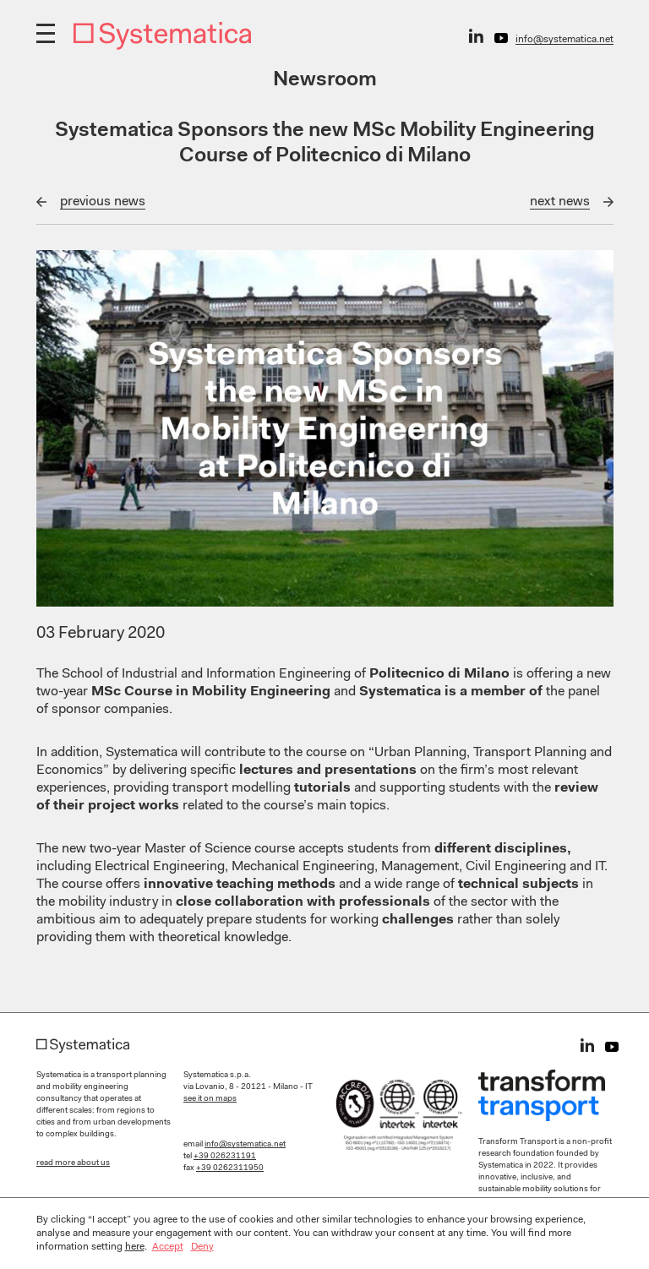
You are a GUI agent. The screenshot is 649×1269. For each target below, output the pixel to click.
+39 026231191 (225, 1156)
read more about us (73, 1163)
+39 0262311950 (230, 1168)
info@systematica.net (564, 40)
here (135, 1247)
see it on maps (210, 1099)
